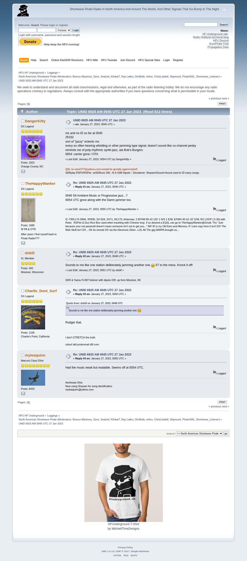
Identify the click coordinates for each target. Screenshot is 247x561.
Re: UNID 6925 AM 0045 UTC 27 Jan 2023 (102, 183)
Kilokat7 (115, 76)
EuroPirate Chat (219, 43)
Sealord (105, 76)
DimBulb (140, 76)
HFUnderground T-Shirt (123, 524)
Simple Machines (140, 551)
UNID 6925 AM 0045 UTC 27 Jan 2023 (99, 120)
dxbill (29, 253)
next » (225, 98)
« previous (215, 98)
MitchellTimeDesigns (125, 528)
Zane (96, 76)
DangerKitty (35, 121)
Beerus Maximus (82, 76)
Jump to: (170, 433)
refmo (149, 76)
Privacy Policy (125, 547)
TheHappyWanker (40, 183)
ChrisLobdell (161, 76)
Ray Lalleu (127, 76)
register (63, 25)
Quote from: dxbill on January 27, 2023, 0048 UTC (94, 303)
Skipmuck (175, 76)
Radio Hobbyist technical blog (211, 37)
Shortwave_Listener (207, 76)
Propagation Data (217, 47)
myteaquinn (35, 355)
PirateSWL (188, 76)
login (52, 25)
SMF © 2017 (123, 551)
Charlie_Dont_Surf (41, 291)
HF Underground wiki (215, 34)
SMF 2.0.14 (108, 551)
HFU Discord (221, 40)
